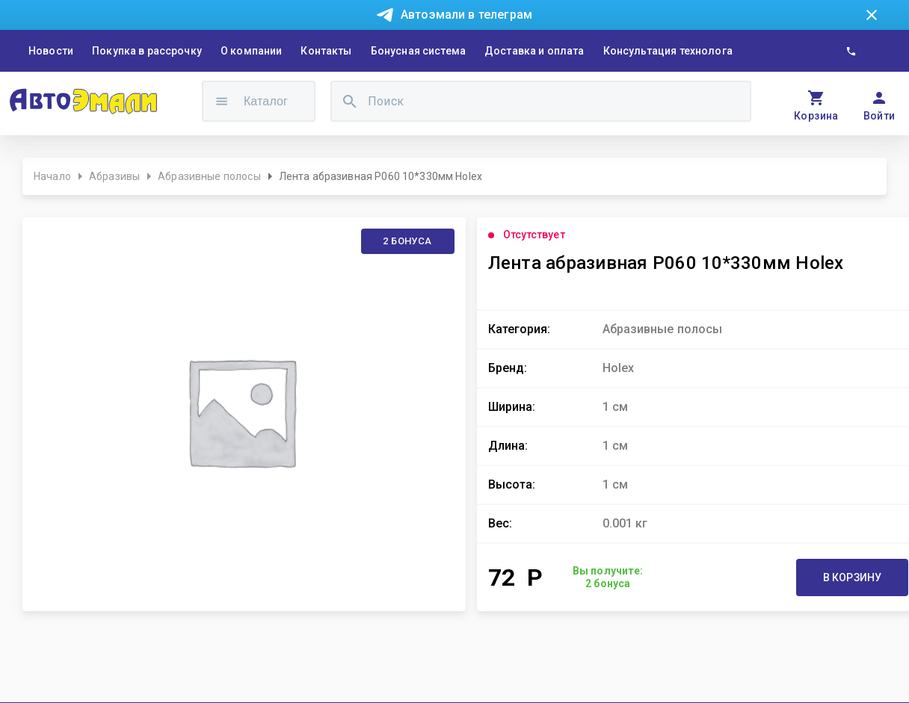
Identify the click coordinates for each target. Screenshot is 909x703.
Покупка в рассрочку (147, 51)
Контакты (326, 51)
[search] (350, 101)
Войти (879, 116)
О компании (252, 51)
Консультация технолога (668, 51)
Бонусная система (418, 51)
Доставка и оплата (534, 51)
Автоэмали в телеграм (466, 14)
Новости (50, 51)
